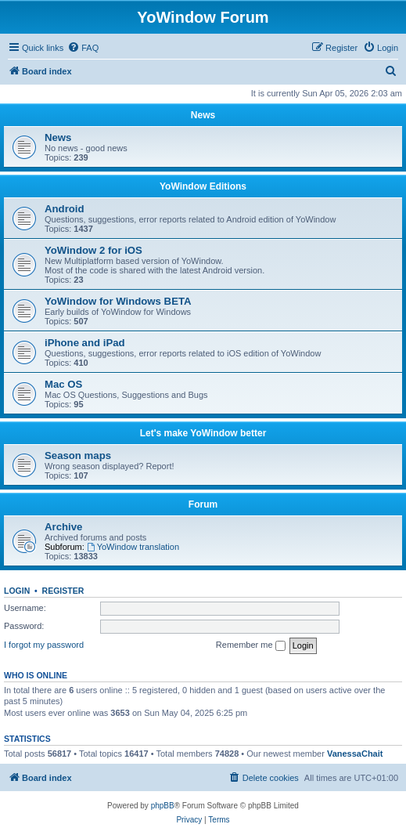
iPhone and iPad (85, 343)
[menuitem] (83, 47)
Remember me (251, 645)
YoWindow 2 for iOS (93, 250)
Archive (63, 527)
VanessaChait (355, 753)
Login (17, 590)
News (203, 115)
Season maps (78, 455)
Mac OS (63, 384)
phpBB (162, 805)
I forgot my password (44, 644)
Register (63, 590)
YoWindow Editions (203, 186)
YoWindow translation (133, 546)
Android (64, 209)
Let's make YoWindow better (203, 433)
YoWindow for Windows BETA (118, 301)
